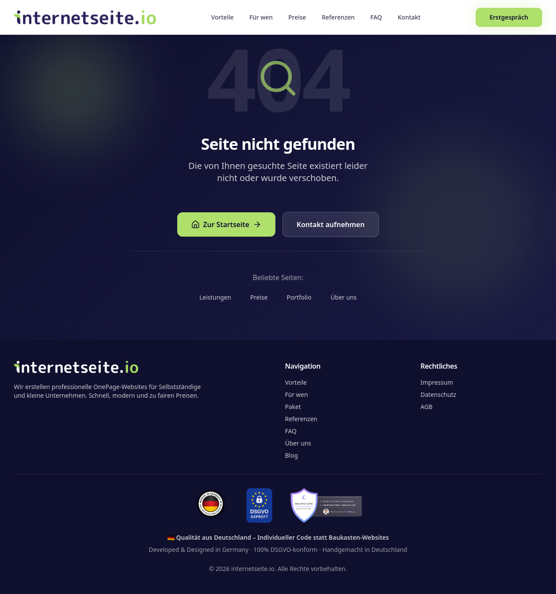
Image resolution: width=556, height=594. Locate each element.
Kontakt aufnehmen (331, 224)
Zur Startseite (226, 224)
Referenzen (338, 17)
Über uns (344, 297)
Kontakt (408, 17)
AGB (426, 407)
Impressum (436, 382)
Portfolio (299, 297)
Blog (291, 455)
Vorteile (222, 17)
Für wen (261, 17)
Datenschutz (438, 394)
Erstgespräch (509, 17)
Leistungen (215, 297)
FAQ (376, 17)
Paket (293, 407)
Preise (297, 17)
